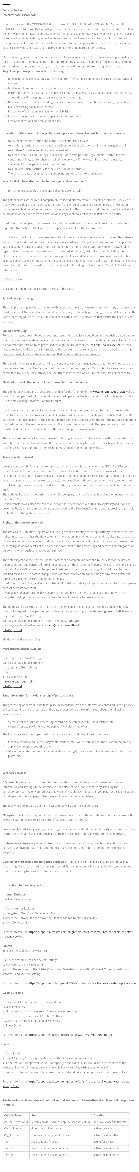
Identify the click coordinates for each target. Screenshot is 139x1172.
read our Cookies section (105, 345)
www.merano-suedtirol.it (108, 391)
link (21, 288)
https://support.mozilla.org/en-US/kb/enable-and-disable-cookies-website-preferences (82, 983)
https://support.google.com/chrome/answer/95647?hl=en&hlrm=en (70, 1034)
